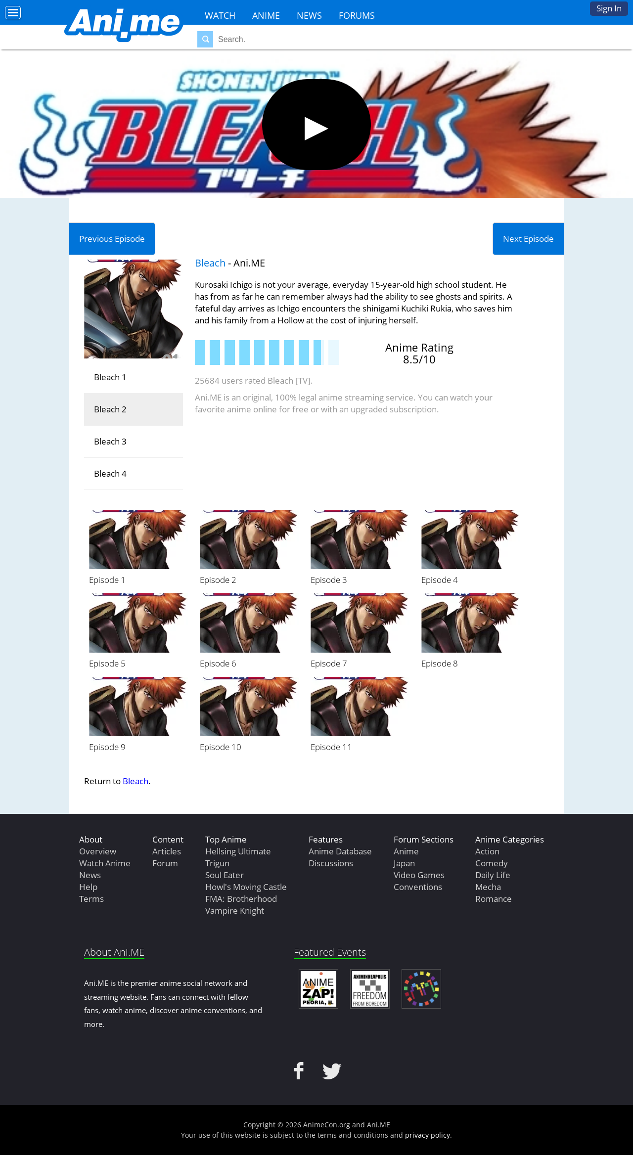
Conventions (418, 886)
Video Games (419, 875)
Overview (97, 851)
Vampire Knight (234, 910)
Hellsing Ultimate (238, 851)
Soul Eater (224, 875)
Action (487, 851)
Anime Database (340, 851)
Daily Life (492, 875)
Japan (404, 863)
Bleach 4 (110, 473)
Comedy (491, 863)
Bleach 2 (110, 409)
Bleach (210, 262)
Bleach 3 (110, 441)
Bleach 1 (110, 377)
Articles (166, 851)
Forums (357, 15)
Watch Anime (105, 863)
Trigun (217, 863)
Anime (266, 15)
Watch (220, 15)
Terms (91, 898)
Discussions (331, 863)
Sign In (609, 8)
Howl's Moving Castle (246, 886)
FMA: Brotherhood (241, 898)
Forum (165, 863)
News (309, 15)
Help (88, 886)
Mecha (488, 886)
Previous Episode (112, 238)
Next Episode (528, 238)
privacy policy (427, 1135)
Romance (493, 898)
